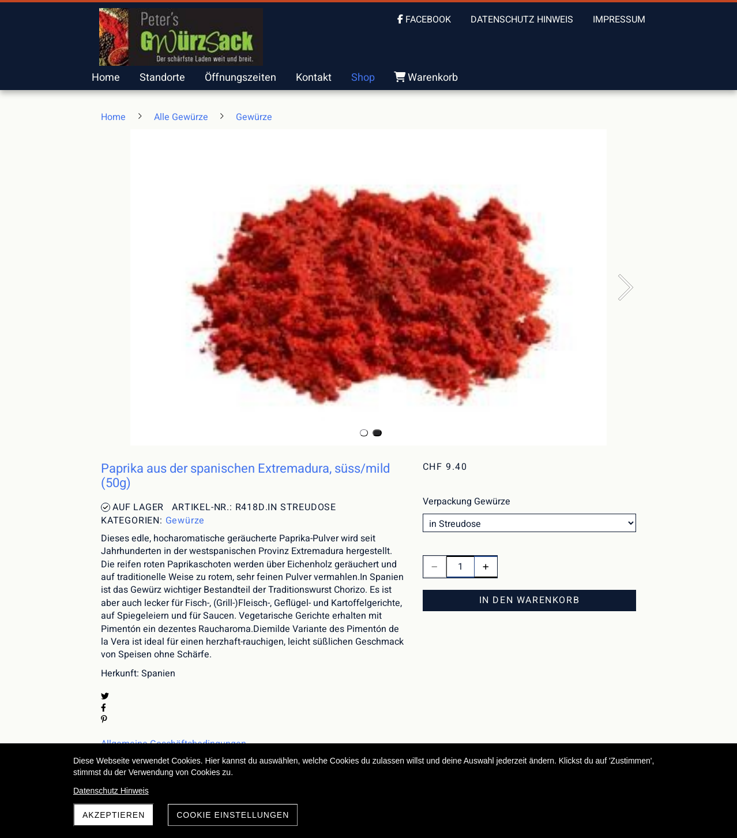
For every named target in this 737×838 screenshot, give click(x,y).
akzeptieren (113, 815)
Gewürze (185, 521)
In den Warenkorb (529, 600)
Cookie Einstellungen (232, 815)
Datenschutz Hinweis (111, 790)
